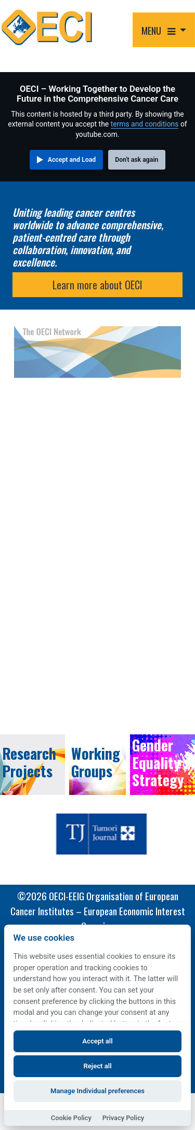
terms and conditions (145, 124)
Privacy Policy (123, 1118)
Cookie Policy (71, 1118)
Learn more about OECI (97, 284)
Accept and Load (72, 159)
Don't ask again (136, 159)
